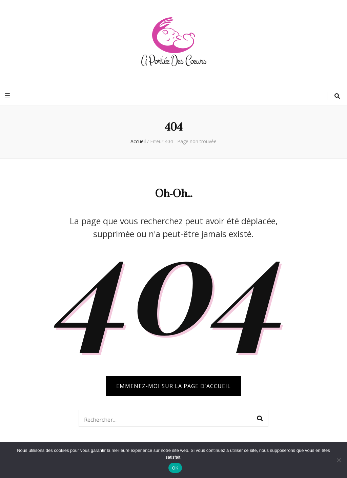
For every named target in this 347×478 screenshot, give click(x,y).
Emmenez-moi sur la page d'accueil (173, 386)
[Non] (338, 460)
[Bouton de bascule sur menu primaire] (8, 95)
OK (175, 468)
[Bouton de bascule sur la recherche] (337, 96)
